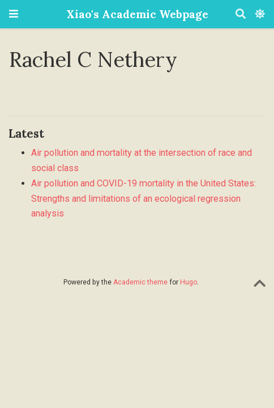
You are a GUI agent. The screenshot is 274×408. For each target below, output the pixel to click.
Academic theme (140, 282)
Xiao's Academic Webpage (137, 14)
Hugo (188, 282)
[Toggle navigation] (13, 14)
